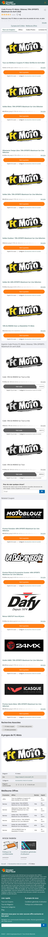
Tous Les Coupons (7, 902)
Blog (2, 910)
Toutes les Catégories (8, 907)
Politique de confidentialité (33, 904)
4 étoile (23, 784)
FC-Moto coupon (9, 726)
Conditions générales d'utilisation (36, 902)
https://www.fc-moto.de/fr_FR (24, 777)
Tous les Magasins (7, 904)
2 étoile (19, 784)
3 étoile (21, 784)
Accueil (3, 864)
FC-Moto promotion (10, 730)
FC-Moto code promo (26, 726)
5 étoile (25, 784)
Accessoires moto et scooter (33, 76)
